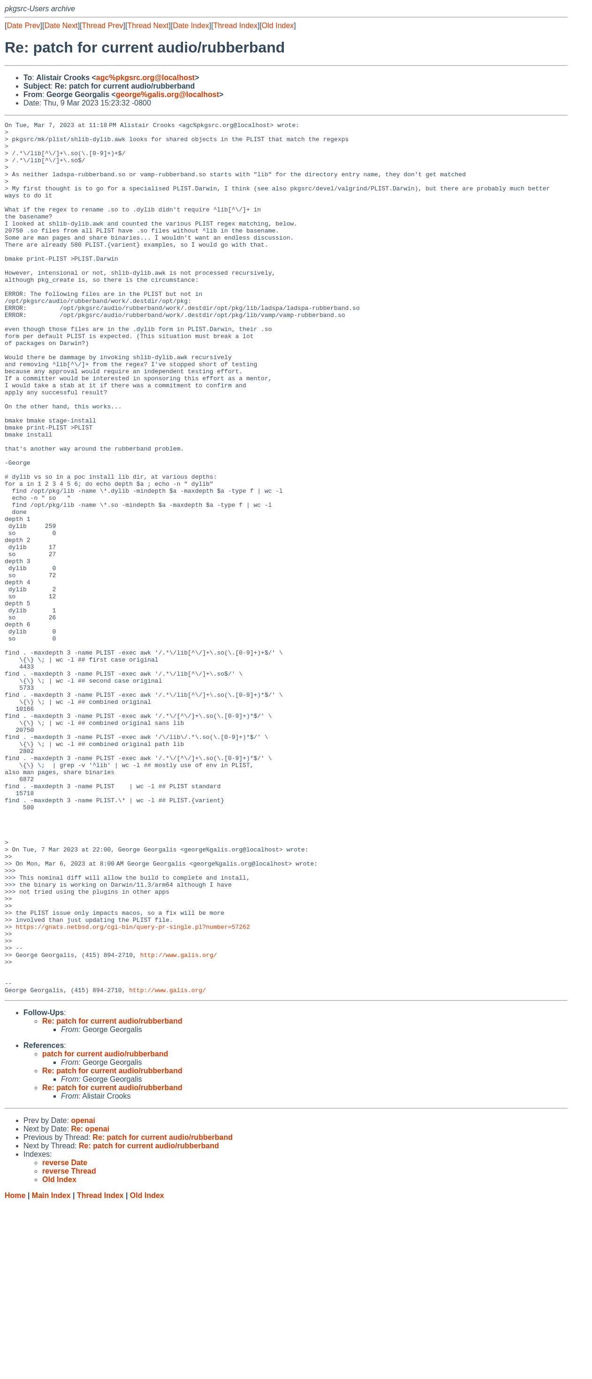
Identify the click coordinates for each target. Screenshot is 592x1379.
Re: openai (90, 1303)
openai (83, 1295)
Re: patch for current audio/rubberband (112, 1195)
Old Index (278, 26)
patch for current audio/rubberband (105, 1228)
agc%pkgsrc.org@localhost (145, 78)
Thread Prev (102, 26)
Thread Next (147, 26)
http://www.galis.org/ (178, 1122)
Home (15, 1370)
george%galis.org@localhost (167, 94)
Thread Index (235, 26)
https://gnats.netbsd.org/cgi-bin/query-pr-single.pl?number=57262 (132, 1088)
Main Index (51, 1370)
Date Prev (23, 26)
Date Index (191, 26)
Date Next (60, 26)
